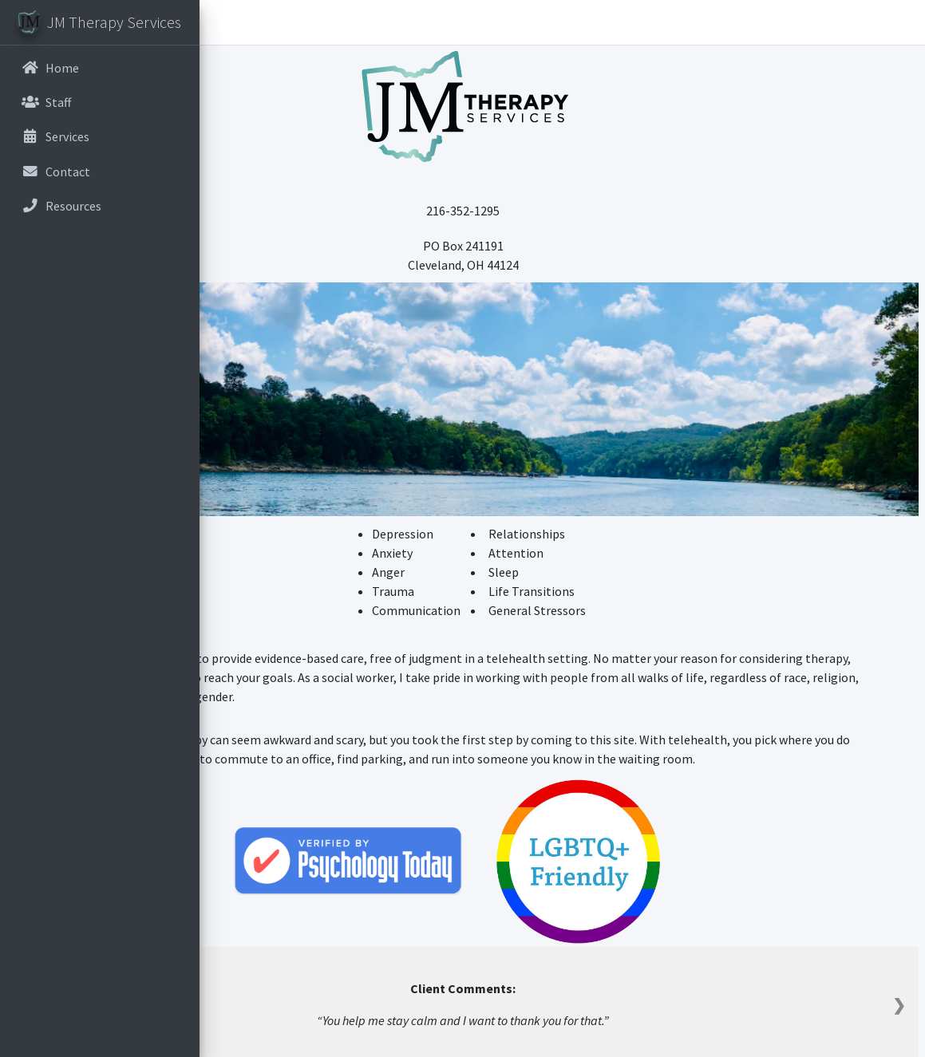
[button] (224, 22)
